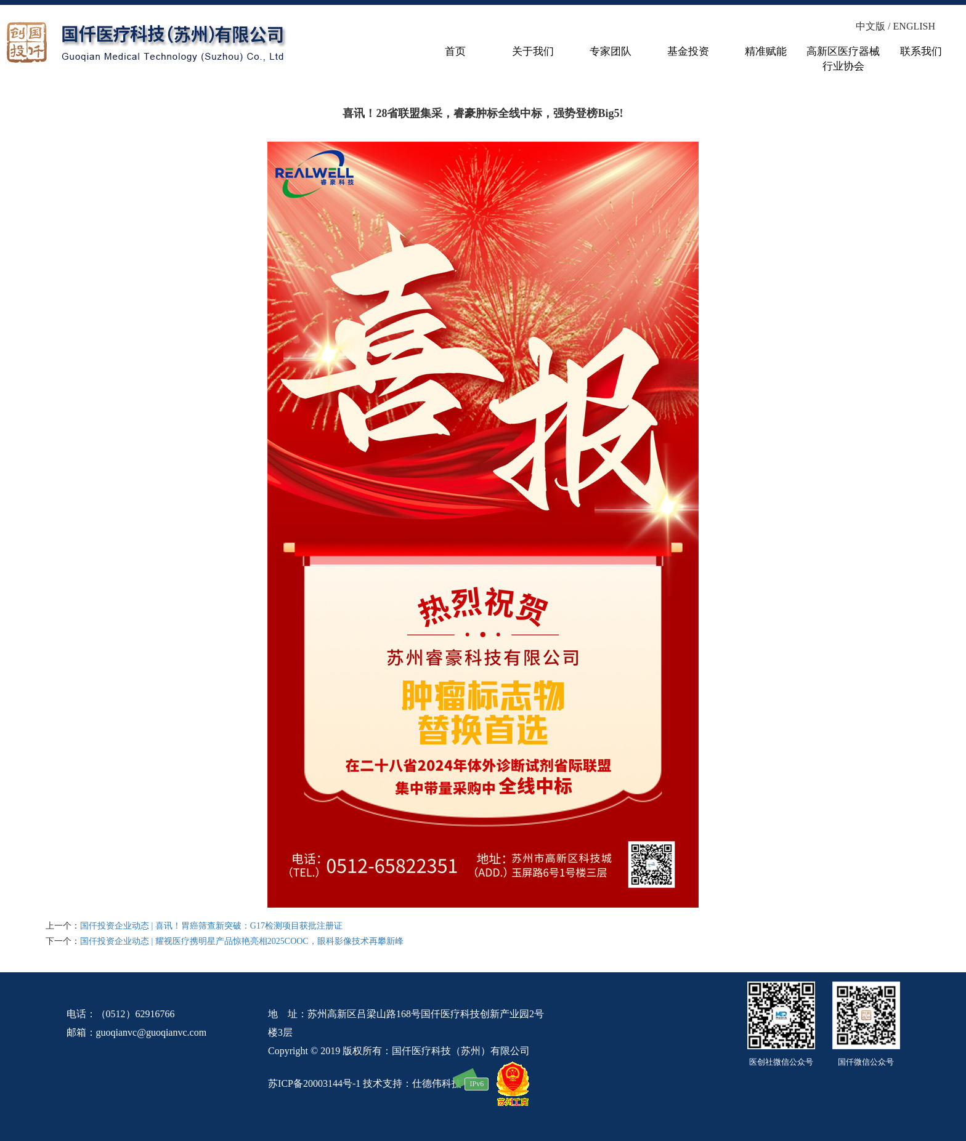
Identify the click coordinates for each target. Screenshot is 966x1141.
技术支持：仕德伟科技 (412, 1083)
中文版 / (874, 26)
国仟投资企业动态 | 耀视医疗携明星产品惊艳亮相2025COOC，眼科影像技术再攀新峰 (242, 941)
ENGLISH (914, 26)
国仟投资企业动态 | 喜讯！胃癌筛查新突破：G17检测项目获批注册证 (211, 925)
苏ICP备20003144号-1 (314, 1083)
